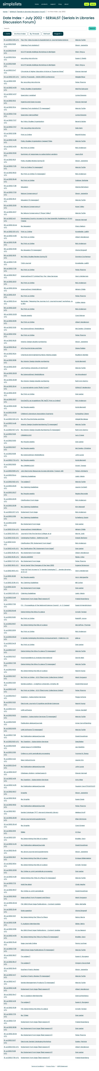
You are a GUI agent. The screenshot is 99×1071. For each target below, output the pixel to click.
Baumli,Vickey (80, 134)
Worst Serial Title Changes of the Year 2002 (37, 565)
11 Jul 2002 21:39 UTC (11, 583)
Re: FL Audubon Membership (31, 996)
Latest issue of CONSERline (31, 747)
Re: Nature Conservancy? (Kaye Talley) (36, 213)
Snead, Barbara (81, 538)
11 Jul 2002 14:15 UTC (11, 548)
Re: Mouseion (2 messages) (31, 250)
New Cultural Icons (28, 760)
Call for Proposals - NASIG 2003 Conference (37, 77)
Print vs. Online (26, 231)
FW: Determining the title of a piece (34, 1009)
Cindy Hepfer (80, 884)
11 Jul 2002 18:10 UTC (11, 565)
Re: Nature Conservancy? (30, 206)
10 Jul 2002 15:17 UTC (11, 430)
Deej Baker (79, 741)
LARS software (26, 710)
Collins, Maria (80, 302)
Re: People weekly (28, 407)
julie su (77, 638)
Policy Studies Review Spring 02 (32, 161)
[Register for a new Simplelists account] (93, 4)
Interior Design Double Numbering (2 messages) (39, 424)
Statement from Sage (29, 512)
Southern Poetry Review (30, 969)
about (66, 4)
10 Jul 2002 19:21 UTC (11, 482)
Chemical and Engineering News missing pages (39, 355)
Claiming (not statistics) (30, 45)
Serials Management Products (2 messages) (38, 983)
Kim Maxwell (80, 507)
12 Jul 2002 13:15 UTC (11, 593)
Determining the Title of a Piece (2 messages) (38, 878)
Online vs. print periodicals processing (35, 753)
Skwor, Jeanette (81, 45)
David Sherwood (81, 684)
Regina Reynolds (81, 494)
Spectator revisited (28, 95)
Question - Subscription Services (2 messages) (39, 716)
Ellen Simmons (80, 819)
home (37, 4)
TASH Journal (26, 263)
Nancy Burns (80, 917)
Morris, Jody (79, 533)
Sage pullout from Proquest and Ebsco (35, 897)
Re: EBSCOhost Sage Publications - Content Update (40, 930)
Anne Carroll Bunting (83, 723)
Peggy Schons (80, 697)
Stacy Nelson (80, 226)
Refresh (47, 34)
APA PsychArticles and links (31, 348)
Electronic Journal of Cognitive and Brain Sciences (40, 703)
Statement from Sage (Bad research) (35, 599)
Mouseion (24, 187)
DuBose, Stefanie (81, 180)
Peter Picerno (80, 82)
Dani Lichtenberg (81, 996)
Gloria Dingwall (81, 250)
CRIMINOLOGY (26, 435)
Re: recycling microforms (30, 82)
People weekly (26, 315)
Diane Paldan (80, 348)
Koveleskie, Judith (82, 231)
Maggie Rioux (80, 77)
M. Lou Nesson (80, 930)
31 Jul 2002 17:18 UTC (11, 1058)
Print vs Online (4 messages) (32, 167)
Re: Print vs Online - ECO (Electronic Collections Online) (42, 677)
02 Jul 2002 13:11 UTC (11, 77)
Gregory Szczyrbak (82, 963)
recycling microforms (29, 58)
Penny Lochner (81, 943)
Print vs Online (26, 134)
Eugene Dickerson (82, 565)
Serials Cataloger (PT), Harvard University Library (39, 812)
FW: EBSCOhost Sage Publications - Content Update (41, 904)
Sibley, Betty (80, 924)
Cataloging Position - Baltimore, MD (34, 538)
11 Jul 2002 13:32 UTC (11, 538)
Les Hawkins (79, 747)
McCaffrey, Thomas (82, 625)
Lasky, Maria (79, 476)
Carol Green (80, 825)
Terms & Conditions (37, 1066)
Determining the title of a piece (33, 612)
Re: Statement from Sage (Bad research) (36, 1028)
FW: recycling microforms (31, 128)
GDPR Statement (62, 1066)
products (44, 4)
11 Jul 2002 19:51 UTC (11, 571)
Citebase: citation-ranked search (33, 773)
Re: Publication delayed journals (33, 736)
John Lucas (79, 455)
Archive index (20, 34)
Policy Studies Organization (31, 89)
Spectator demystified (29, 115)
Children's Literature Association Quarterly (37, 414)
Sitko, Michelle (80, 904)
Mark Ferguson (81, 677)
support (53, 4)
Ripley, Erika (79, 557)
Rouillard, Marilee (81, 355)
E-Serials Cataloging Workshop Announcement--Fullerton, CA (45, 638)
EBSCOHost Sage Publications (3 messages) (37, 950)
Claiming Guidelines (28, 476)
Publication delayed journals (31, 723)
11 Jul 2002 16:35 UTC (11, 553)
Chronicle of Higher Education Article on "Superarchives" (42, 71)
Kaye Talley (79, 206)
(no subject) (25, 482)
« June (7, 33)
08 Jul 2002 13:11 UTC (11, 231)
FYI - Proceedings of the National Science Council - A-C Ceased (45, 605)
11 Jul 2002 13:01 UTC (11, 533)
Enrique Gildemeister (83, 858)
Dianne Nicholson (81, 187)
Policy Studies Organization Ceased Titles (36, 141)
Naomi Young (80, 671)
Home (5, 12)
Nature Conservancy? (29, 193)
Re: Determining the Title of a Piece (34, 917)
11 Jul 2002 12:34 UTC (11, 529)
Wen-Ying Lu (80, 52)
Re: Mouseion (26, 226)
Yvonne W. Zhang (81, 753)
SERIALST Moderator (83, 387)
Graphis (24, 793)
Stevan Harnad (81, 71)
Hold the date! (26, 884)
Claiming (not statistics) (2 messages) (35, 108)
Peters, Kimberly (81, 471)
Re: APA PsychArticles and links (32, 419)
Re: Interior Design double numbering (35, 361)
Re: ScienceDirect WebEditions (32, 328)
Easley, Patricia (81, 1041)
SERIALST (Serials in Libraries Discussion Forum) (27, 12)
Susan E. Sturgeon (82, 956)
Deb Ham (79, 128)
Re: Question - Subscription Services (34, 741)
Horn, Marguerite (81, 577)
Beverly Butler (80, 121)
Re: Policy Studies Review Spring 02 (34, 256)
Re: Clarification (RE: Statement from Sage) (37, 548)
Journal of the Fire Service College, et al (36, 533)
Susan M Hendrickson (83, 605)
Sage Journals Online (29, 943)
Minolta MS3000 (27, 557)
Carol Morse (80, 315)
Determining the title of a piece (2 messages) (38, 651)
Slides (23, 832)
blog (59, 4)
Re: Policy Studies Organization (32, 121)
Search (92, 28)
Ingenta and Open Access (31, 102)
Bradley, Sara (80, 838)
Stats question (26, 911)
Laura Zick (79, 154)
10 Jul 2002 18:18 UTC (11, 471)
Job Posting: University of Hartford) (34, 368)
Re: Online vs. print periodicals (32, 891)
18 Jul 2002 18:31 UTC (11, 741)
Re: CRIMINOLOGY (27, 465)
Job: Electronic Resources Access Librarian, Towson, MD (42, 471)
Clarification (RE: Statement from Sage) (36, 543)
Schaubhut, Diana (82, 414)
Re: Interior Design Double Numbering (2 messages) (40, 430)
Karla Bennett (80, 361)
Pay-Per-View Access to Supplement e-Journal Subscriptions (44, 40)
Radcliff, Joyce (80, 618)
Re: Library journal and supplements (34, 852)
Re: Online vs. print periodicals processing (36, 871)
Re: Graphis (25, 799)
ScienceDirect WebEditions (31, 289)
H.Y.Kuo (78, 832)
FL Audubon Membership (30, 924)
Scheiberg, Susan (81, 517)
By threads (34, 34)
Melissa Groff (80, 812)
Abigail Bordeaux (81, 419)
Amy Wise (79, 780)
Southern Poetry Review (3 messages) (35, 976)
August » (58, 33)
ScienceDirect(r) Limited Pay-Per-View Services (39, 276)
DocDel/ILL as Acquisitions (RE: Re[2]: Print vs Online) (41, 401)
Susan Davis (79, 799)
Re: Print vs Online (27, 148)
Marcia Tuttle (80, 40)
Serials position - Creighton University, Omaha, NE (40, 684)
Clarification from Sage (29, 500)
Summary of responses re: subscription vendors (39, 154)
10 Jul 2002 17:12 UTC (11, 460)
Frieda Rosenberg (82, 599)
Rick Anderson (80, 148)
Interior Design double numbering (33, 342)
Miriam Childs (80, 289)
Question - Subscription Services (33, 697)
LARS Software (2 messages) (32, 730)
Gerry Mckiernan (81, 276)
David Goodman (81, 736)
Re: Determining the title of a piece (34, 625)
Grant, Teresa (80, 465)
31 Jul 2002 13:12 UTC (11, 1047)
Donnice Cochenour (83, 256)
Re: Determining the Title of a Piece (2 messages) (40, 937)
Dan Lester (79, 394)
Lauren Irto (79, 760)
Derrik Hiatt (79, 658)
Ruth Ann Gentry (81, 381)
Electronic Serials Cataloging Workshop (36, 1041)
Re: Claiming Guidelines (29, 487)
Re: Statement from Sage (30, 524)
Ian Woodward (80, 374)
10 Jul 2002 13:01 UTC (11, 419)
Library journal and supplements (33, 819)
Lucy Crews (79, 435)
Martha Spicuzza (81, 89)
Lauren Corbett (81, 487)
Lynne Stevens (80, 95)
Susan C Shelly (80, 58)
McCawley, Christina (83, 328)
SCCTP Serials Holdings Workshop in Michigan (38, 52)
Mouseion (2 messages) (30, 200)
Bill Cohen (79, 583)
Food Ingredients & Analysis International (36, 658)
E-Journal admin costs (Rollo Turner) (35, 387)
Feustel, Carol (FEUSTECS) (85, 786)
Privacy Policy (50, 1066)
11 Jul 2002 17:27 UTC (11, 561)
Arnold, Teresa (80, 612)
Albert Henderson (82, 237)
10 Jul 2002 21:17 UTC (11, 512)
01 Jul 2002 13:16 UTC (11, 40)
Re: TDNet (24, 1015)
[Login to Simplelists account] (86, 4)
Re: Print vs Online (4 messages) (33, 174)
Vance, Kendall (81, 710)
